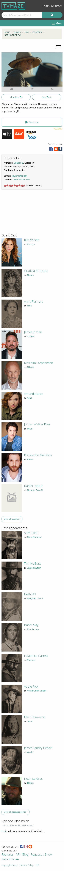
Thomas (31, 660)
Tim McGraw (32, 563)
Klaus (30, 459)
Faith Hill (30, 594)
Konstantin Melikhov (38, 455)
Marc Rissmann (34, 717)
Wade (30, 752)
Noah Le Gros (33, 779)
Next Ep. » (47, 97)
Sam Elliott (31, 533)
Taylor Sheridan (19, 176)
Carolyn (31, 244)
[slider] (16, 185)
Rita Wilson (31, 240)
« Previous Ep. (16, 97)
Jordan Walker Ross (37, 424)
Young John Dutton (36, 690)
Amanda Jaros (33, 394)
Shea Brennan (34, 537)
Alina (29, 398)
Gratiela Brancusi (36, 271)
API (18, 854)
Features (7, 854)
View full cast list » (12, 519)
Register (56, 6)
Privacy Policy (26, 865)
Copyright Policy (10, 865)
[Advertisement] (24, 212)
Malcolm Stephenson (38, 363)
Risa (29, 305)
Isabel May (31, 625)
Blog (25, 854)
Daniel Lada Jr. (34, 486)
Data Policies (10, 859)
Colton (30, 783)
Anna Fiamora (33, 301)
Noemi (30, 275)
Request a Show (41, 854)
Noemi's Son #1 (35, 490)
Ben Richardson (22, 179)
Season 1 (18, 162)
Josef (30, 721)
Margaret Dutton (35, 598)
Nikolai (30, 367)
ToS (37, 865)
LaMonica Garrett (36, 656)
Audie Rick (31, 686)
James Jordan (33, 332)
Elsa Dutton (33, 629)
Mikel (29, 428)
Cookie (30, 336)
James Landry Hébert (38, 748)
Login (46, 6)
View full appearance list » (15, 812)
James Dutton (34, 567)
